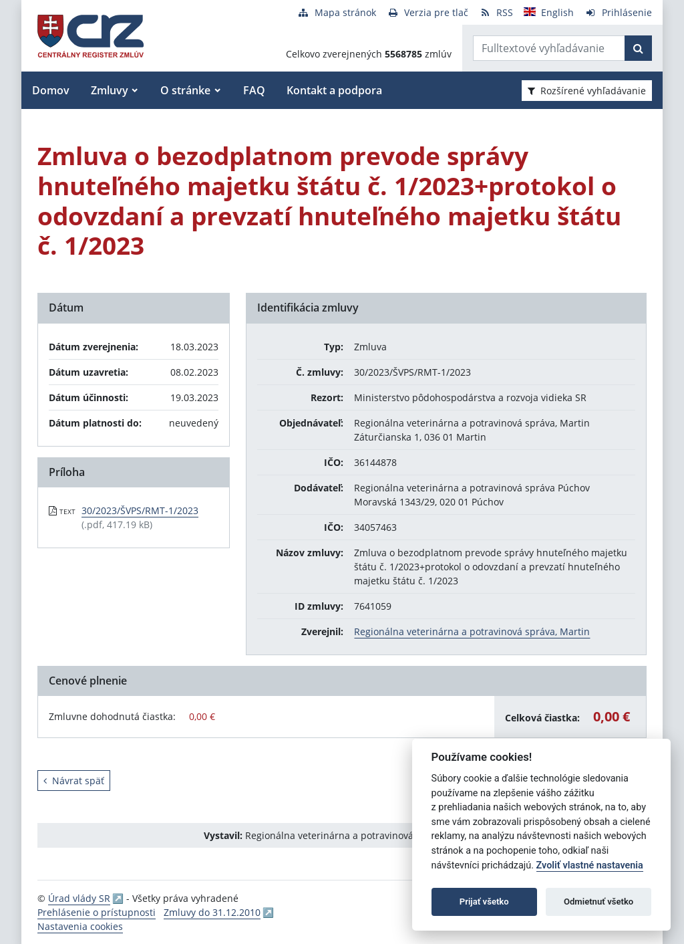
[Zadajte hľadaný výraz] (549, 48)
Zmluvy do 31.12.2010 (212, 912)
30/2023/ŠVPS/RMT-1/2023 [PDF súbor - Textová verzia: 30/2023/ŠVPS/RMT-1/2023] (139, 510)
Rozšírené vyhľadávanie (587, 90)
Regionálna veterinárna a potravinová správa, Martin (472, 631)
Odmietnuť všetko (598, 902)
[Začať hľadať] (638, 48)
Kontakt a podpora (334, 90)
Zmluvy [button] (109, 90)
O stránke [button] (185, 90)
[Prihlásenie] (618, 12)
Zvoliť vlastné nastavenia (589, 865)
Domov (50, 90)
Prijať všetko (484, 902)
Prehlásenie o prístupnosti (96, 912)
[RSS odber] (496, 12)
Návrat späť (73, 780)
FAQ (254, 90)
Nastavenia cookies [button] (80, 926)
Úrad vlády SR (79, 898)
